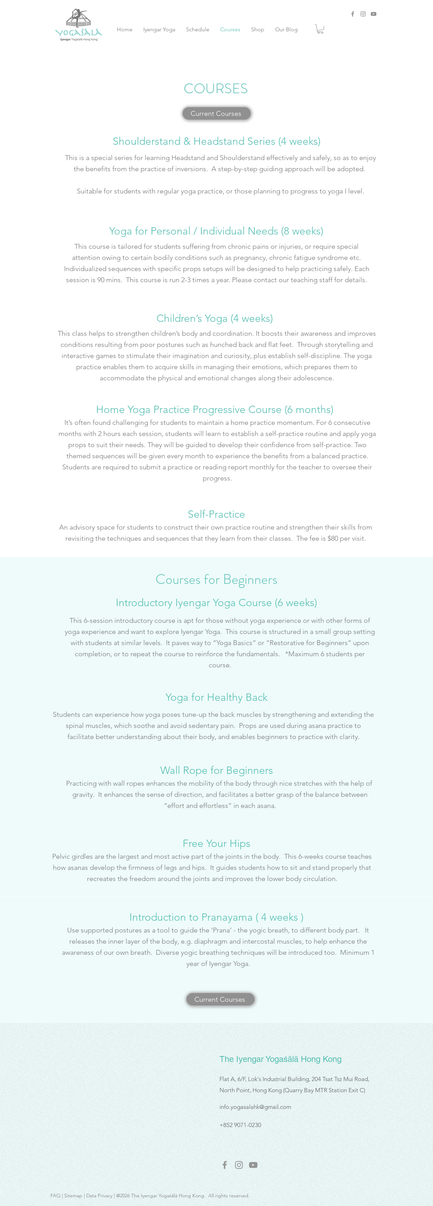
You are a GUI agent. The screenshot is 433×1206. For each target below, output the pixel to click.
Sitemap (73, 1195)
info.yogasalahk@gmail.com (255, 1106)
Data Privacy (99, 1195)
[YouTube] (373, 13)
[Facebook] (352, 13)
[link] (320, 29)
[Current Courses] (216, 113)
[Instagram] (363, 13)
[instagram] (239, 1165)
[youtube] (253, 1165)
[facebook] (224, 1165)
